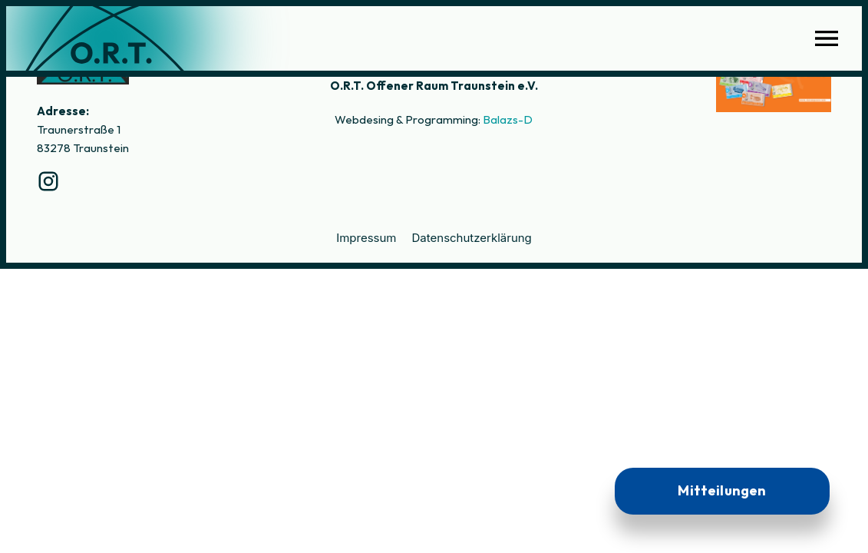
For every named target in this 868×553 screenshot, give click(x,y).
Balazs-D (508, 119)
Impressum (366, 237)
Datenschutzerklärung (472, 237)
